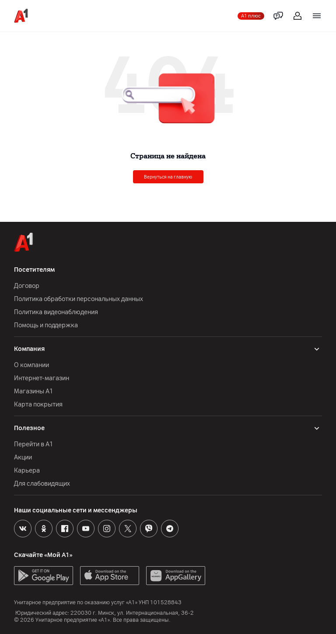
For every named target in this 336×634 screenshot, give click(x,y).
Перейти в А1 (33, 444)
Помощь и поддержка (46, 325)
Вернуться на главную (168, 177)
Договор (26, 286)
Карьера (27, 470)
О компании (31, 365)
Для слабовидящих (42, 483)
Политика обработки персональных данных (78, 299)
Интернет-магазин (41, 378)
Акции (23, 457)
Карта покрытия (38, 404)
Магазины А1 (33, 391)
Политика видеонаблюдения (56, 312)
